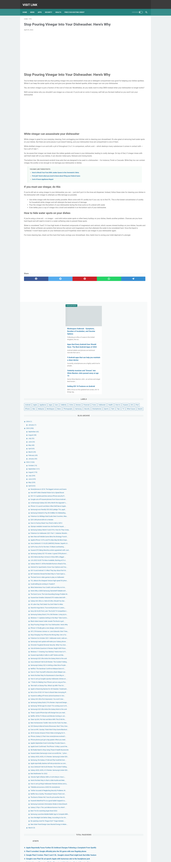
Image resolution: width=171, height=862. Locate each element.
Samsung (130, 137)
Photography (119, 137)
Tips (141, 141)
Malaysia (124, 133)
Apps (41, 9)
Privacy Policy (88, 858)
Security (50, 9)
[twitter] (48, 316)
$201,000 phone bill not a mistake (132, 277)
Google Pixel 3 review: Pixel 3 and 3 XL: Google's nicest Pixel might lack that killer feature (130, 824)
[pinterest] (65, 316)
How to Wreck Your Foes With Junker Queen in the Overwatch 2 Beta (55, 194)
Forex (126, 125)
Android (118, 117)
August (123, 171)
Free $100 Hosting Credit (76, 9)
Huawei (125, 129)
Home (26, 9)
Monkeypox (134, 133)
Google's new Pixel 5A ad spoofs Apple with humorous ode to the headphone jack (131, 833)
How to (117, 129)
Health (60, 9)
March (122, 188)
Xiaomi (133, 145)
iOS (132, 129)
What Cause (124, 145)
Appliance (133, 117)
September (124, 168)
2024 (119, 158)
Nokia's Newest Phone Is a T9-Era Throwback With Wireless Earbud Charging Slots (129, 842)
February (123, 192)
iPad (137, 129)
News (34, 9)
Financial (118, 125)
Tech (135, 141)
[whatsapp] (82, 316)
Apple (125, 117)
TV (116, 145)
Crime (132, 121)
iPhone (143, 129)
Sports (129, 141)
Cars (117, 121)
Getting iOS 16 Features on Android (130, 99)
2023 (120, 165)
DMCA (96, 858)
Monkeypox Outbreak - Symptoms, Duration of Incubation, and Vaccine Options (130, 41)
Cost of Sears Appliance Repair (42, 201)
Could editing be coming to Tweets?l (133, 382)
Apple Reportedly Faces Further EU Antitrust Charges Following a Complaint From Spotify (130, 809)
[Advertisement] (65, 52)
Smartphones (120, 141)
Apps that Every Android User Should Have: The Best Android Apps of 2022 (130, 56)
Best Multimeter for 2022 (129, 698)
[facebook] (32, 316)
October (123, 202)
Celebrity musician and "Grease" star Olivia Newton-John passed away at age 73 (130, 85)
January (123, 161)
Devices (138, 121)
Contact (80, 858)
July (122, 175)
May (122, 182)
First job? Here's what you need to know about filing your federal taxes (56, 197)
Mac (116, 133)
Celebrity (124, 121)
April (122, 185)
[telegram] (98, 316)
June (122, 178)
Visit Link (31, 2)
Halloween (134, 125)
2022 (120, 199)
